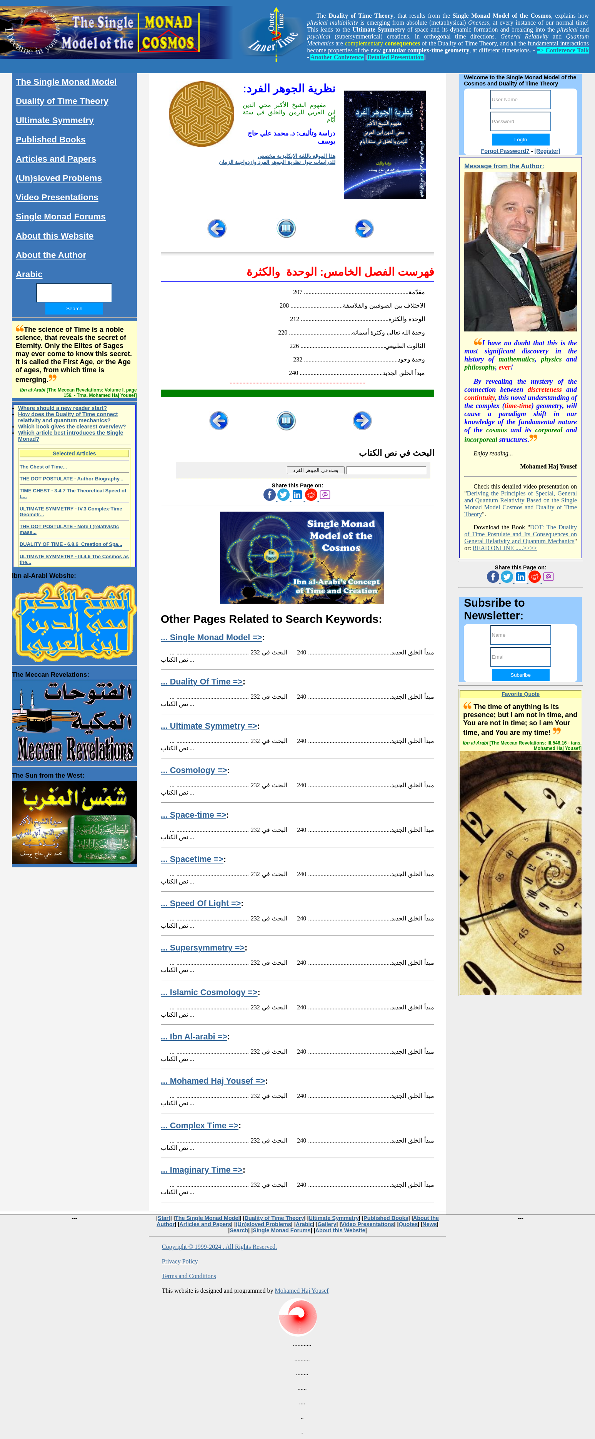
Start (164, 1218)
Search (239, 1230)
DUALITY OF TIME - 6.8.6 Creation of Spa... (71, 544)
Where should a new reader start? (62, 408)
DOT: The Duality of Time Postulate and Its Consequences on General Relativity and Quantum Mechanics (520, 534)
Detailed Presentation (395, 57)
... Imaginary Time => (202, 1170)
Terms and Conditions (189, 1276)
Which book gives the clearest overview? (72, 426)
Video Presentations (57, 197)
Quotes (408, 1224)
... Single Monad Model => (211, 637)
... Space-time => (193, 815)
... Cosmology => (194, 770)
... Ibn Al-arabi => (194, 1036)
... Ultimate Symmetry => (209, 726)
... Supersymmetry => (203, 947)
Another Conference (337, 57)
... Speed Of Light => (201, 903)
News (429, 1224)
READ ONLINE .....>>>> (505, 548)
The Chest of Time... (43, 467)
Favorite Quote (521, 694)
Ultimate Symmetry (55, 120)
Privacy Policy (180, 1261)
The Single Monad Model (66, 82)
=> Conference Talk (563, 50)
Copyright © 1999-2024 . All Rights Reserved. (219, 1246)
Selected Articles (74, 453)
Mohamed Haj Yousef (301, 1290)
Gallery (327, 1224)
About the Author (51, 255)
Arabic (29, 274)
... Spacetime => (192, 859)
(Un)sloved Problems (59, 178)
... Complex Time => (199, 1125)
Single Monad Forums (61, 216)
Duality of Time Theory (62, 101)
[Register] (547, 151)
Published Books (51, 139)
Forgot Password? (505, 151)
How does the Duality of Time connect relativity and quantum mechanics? (68, 417)
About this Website (54, 236)
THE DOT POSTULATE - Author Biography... (71, 479)
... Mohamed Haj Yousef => (213, 1081)
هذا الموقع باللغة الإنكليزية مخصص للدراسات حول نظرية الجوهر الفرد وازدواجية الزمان (277, 159)
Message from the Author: (504, 166)
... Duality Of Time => (202, 681)
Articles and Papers (56, 159)
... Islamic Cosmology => (209, 992)
